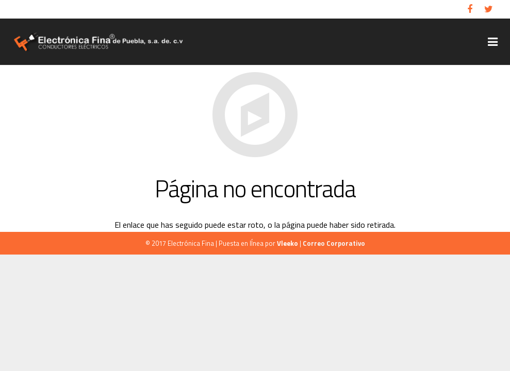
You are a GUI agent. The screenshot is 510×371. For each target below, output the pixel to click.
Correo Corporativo (334, 243)
